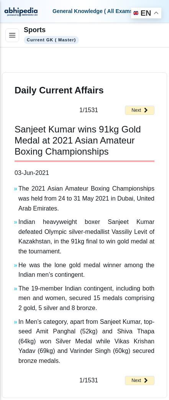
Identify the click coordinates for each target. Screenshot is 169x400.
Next (139, 110)
